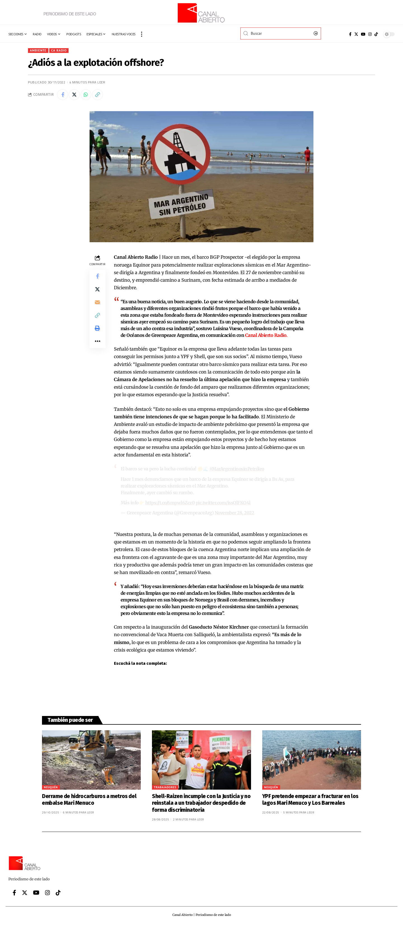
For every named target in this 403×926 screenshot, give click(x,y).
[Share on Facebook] (62, 95)
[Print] (97, 330)
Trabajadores (165, 787)
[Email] (97, 304)
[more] (141, 34)
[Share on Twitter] (74, 95)
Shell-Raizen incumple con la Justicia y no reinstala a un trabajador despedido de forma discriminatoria (201, 803)
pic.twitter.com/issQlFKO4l (225, 503)
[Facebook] (350, 34)
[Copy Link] (98, 95)
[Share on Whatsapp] (86, 95)
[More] (97, 344)
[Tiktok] (376, 34)
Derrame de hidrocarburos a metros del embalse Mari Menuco (89, 799)
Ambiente (38, 50)
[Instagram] (370, 34)
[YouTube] (363, 34)
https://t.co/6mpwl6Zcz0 (170, 503)
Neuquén (51, 787)
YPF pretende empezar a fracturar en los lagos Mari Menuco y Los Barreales (310, 799)
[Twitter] (356, 34)
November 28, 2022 (235, 513)
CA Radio (60, 50)
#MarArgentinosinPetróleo (237, 469)
